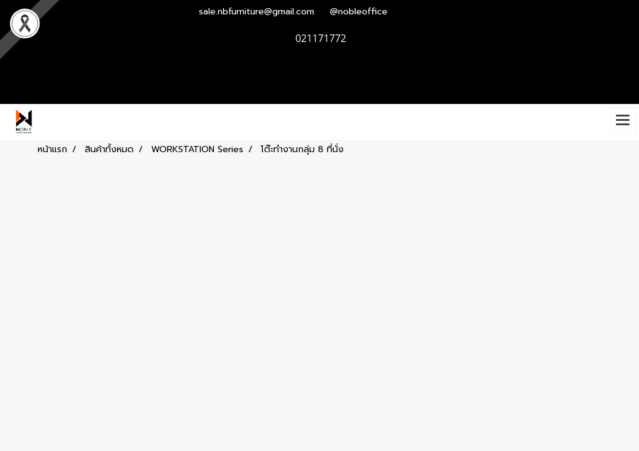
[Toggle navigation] (622, 121)
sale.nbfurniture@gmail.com (256, 11)
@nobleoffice (359, 11)
